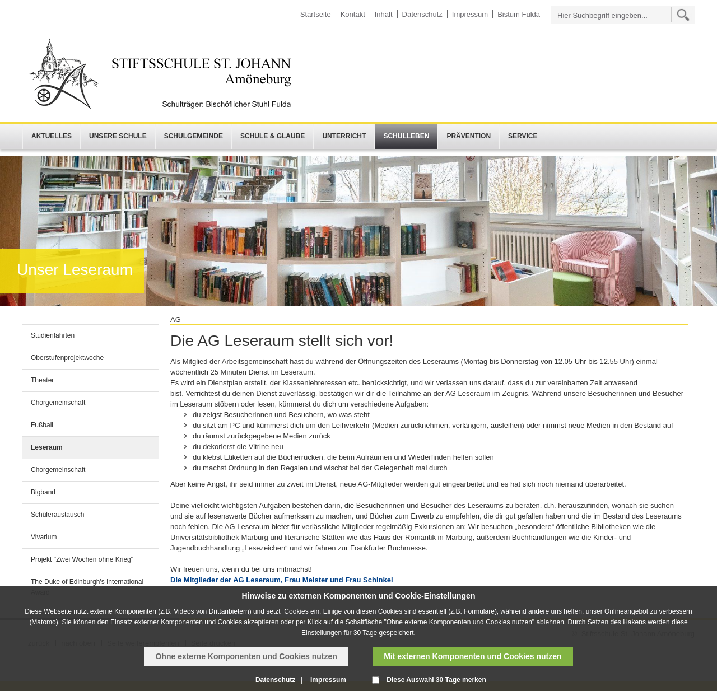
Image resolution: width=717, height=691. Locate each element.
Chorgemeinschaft (58, 403)
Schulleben (406, 136)
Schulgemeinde (193, 136)
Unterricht (344, 136)
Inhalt (384, 14)
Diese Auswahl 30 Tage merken (436, 680)
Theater (42, 380)
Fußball (42, 425)
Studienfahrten (53, 335)
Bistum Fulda (518, 14)
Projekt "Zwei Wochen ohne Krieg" (82, 559)
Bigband (43, 492)
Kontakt (353, 14)
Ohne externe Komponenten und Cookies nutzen (246, 656)
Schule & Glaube (272, 136)
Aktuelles (51, 136)
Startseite (315, 14)
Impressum (470, 14)
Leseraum (47, 447)
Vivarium (44, 537)
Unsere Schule (118, 136)
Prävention (468, 136)
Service (522, 136)
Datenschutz (422, 14)
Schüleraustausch (57, 515)
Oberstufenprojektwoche (67, 358)
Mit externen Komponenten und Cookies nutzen (472, 656)
